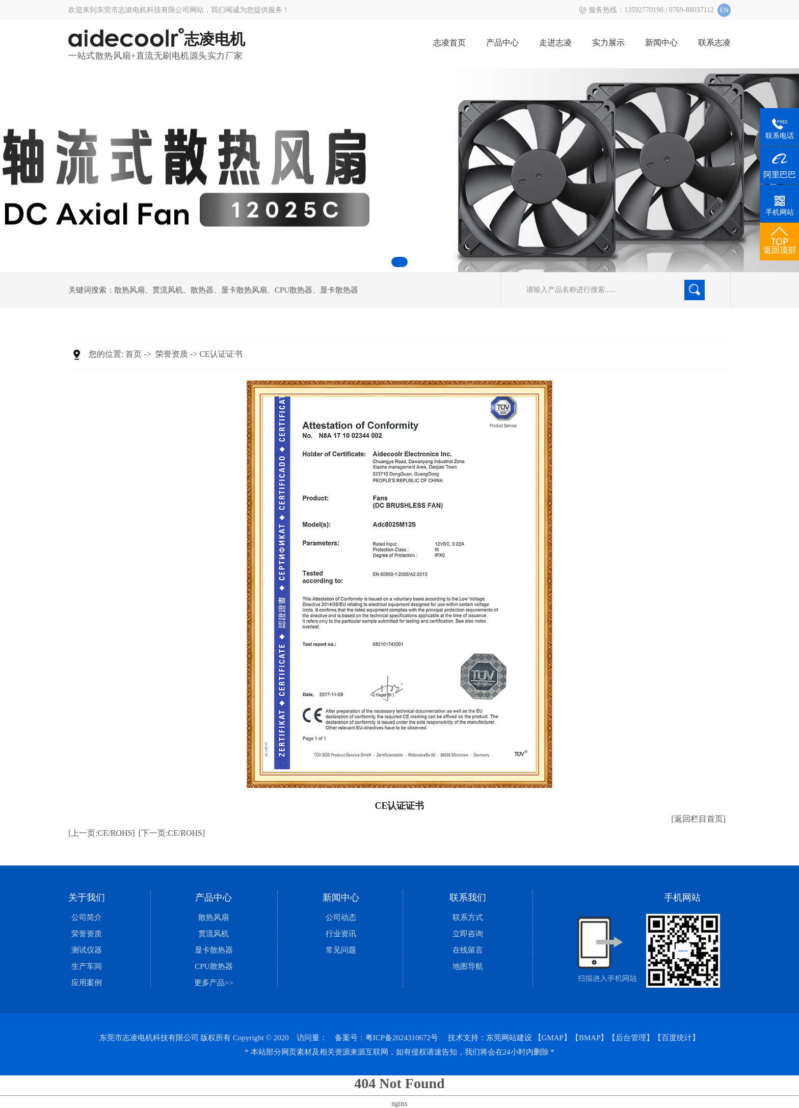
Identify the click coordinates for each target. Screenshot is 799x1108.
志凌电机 (156, 39)
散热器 (202, 290)
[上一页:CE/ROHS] (101, 833)
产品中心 (502, 42)
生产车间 (86, 966)
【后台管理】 (631, 1038)
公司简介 (86, 917)
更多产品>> (213, 983)
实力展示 (608, 42)
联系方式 (467, 917)
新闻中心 (661, 42)
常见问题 (341, 950)
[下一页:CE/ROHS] (172, 833)
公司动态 (341, 917)
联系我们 (467, 897)
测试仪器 (86, 950)
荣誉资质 (171, 354)
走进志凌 (555, 42)
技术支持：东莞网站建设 (490, 1038)
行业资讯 (341, 934)
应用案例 (86, 983)
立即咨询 (467, 934)
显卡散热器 (339, 290)
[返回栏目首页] (698, 818)
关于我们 (86, 897)
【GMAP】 (552, 1038)
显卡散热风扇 (244, 290)
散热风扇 (129, 290)
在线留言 (467, 950)
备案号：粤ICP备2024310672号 (386, 1038)
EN (724, 10)
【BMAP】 (589, 1038)
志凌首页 (449, 42)
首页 (133, 354)
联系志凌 (714, 42)
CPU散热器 (293, 290)
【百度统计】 (677, 1038)
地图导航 (467, 966)
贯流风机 (167, 290)
